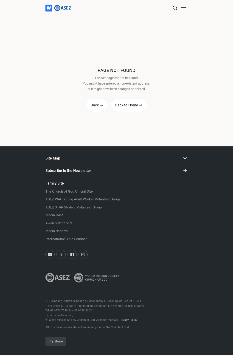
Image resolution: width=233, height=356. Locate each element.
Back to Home (129, 105)
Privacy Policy (128, 320)
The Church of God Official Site (69, 192)
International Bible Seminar (66, 239)
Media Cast (54, 216)
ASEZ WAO (82, 200)
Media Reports (56, 232)
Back (96, 105)
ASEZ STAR (73, 208)
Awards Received (58, 224)
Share (56, 342)
